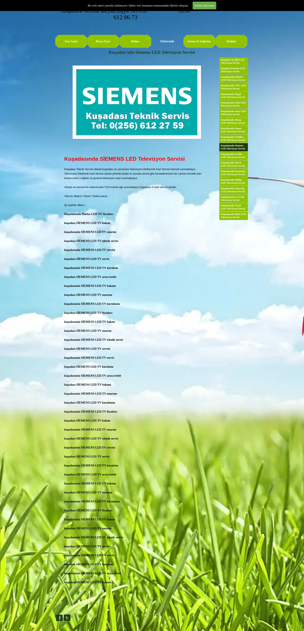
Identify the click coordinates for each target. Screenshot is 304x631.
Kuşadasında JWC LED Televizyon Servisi (233, 87)
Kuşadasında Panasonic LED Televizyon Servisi (233, 173)
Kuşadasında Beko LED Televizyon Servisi (233, 216)
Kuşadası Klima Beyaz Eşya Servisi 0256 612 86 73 (126, 13)
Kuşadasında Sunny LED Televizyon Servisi (233, 130)
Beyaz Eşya (103, 41)
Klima (135, 41)
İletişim (231, 41)
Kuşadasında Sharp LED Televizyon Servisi (233, 121)
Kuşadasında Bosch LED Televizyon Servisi (233, 164)
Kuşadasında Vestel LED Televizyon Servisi (233, 207)
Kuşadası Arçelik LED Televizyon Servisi (232, 61)
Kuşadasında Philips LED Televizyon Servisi (233, 181)
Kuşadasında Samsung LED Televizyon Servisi (233, 190)
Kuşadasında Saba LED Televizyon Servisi (233, 104)
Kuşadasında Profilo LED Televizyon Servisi (233, 156)
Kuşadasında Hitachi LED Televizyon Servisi (233, 78)
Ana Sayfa (71, 41)
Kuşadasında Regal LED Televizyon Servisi (233, 96)
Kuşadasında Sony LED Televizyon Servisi (233, 113)
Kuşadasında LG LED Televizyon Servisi (232, 198)
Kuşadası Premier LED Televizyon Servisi (233, 70)
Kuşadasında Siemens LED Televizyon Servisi (233, 147)
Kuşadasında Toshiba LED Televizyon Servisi (233, 138)
